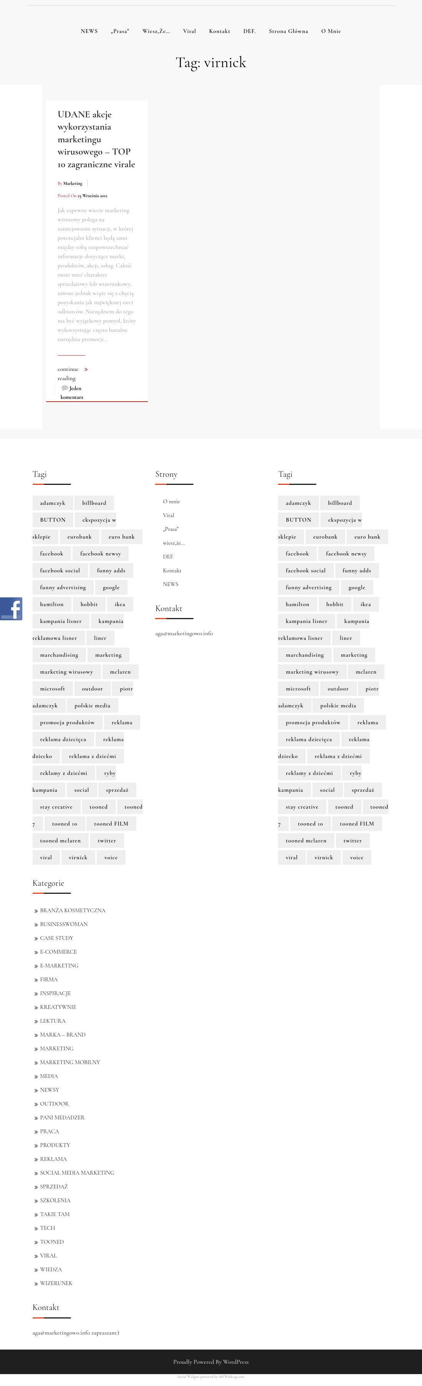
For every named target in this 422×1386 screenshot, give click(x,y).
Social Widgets (188, 1376)
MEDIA (49, 1076)
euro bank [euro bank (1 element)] (122, 536)
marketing (73, 183)
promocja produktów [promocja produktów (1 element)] (67, 722)
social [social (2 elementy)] (81, 789)
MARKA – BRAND (63, 1034)
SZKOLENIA (55, 1200)
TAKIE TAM (55, 1214)
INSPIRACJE (55, 993)
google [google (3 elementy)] (111, 587)
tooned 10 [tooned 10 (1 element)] (65, 823)
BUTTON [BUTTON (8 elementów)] (53, 519)
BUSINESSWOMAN (64, 924)
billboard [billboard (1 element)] (94, 502)
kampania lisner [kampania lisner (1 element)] (61, 621)
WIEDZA (51, 1269)
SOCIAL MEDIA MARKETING (77, 1172)
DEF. (249, 31)
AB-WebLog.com (231, 1376)
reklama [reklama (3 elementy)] (122, 722)
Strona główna (288, 31)
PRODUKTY (55, 1145)
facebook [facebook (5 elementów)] (52, 553)
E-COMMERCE (58, 951)
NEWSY (49, 1089)
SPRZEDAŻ (54, 1186)
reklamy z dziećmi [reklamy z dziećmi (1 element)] (64, 773)
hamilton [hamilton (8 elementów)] (52, 604)
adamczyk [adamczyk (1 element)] (53, 502)
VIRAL (48, 1255)
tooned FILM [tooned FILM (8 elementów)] (111, 823)
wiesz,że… (156, 31)
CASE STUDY (56, 937)
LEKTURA (53, 1020)
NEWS (89, 31)
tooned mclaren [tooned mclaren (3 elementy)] (60, 840)
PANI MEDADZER (62, 1117)
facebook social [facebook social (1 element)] (60, 570)
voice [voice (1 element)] (111, 857)
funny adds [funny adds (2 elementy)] (111, 570)
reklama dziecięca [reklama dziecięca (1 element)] (63, 739)
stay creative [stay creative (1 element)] (56, 806)
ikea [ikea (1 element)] (120, 604)
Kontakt (219, 31)
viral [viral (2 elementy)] (46, 857)
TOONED (52, 1241)
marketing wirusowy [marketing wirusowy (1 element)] (66, 671)
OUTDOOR (54, 1103)
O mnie (331, 31)
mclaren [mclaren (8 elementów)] (120, 671)
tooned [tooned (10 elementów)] (99, 806)
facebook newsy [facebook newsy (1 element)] (100, 553)
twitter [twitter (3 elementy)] (107, 840)
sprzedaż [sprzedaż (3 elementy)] (117, 789)
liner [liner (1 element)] (100, 637)
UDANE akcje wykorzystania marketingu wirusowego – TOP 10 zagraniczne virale (96, 139)
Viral (189, 31)
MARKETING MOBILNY (70, 1062)
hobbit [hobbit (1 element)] (89, 604)
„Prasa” (120, 31)
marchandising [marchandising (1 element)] (59, 654)
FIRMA (49, 979)
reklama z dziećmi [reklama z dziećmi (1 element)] (92, 756)
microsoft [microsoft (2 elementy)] (53, 688)
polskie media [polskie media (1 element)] (92, 705)
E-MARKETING (59, 965)
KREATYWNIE (58, 1007)
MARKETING (57, 1048)
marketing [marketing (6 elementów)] (108, 654)
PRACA (49, 1131)
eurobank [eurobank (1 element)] (80, 536)
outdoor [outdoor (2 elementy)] (92, 688)
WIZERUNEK (56, 1283)
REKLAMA (53, 1158)
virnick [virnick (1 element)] (78, 857)
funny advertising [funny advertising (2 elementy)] (63, 587)
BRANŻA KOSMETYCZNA (73, 910)
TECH (47, 1227)
